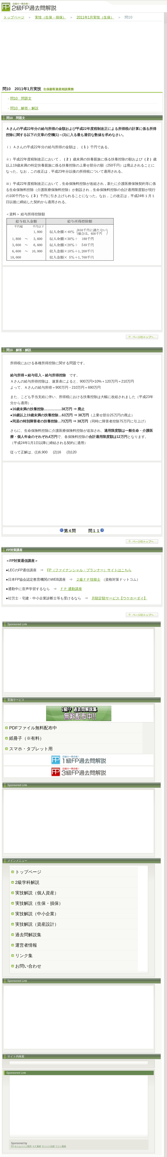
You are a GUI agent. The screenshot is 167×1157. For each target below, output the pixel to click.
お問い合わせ (28, 966)
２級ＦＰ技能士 (88, 579)
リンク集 (24, 955)
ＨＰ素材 (36, 1146)
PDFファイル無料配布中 (33, 727)
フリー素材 (60, 1146)
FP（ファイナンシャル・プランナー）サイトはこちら (89, 570)
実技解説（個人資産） (37, 892)
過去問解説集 (28, 934)
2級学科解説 (27, 882)
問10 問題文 (21, 98)
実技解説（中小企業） (37, 913)
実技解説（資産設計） (37, 924)
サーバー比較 (48, 1146)
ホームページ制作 (23, 1146)
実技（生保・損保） (50, 17)
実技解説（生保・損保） (39, 903)
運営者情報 (26, 945)
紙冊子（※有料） (26, 738)
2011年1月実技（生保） (95, 17)
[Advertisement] (82, 53)
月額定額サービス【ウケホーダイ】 (119, 598)
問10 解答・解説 (24, 108)
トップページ (13, 17)
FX (12, 1146)
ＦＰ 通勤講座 (71, 589)
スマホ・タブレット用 (31, 748)
